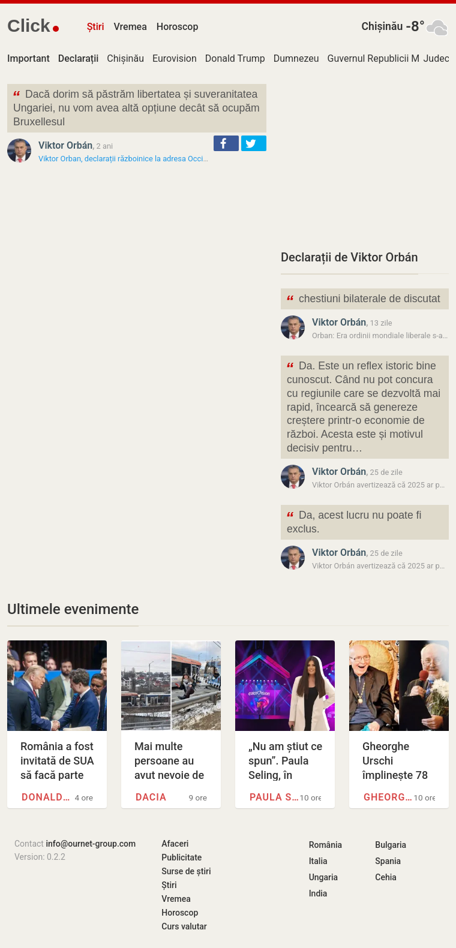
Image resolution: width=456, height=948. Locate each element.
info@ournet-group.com (91, 843)
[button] (226, 143)
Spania (388, 861)
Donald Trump (235, 58)
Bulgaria (390, 845)
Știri (95, 26)
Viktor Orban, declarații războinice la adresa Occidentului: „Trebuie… (153, 158)
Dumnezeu (296, 58)
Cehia (386, 877)
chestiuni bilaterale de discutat (363, 300)
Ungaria (323, 877)
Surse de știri (186, 871)
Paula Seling (274, 797)
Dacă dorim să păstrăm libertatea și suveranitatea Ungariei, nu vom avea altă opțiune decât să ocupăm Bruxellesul (136, 107)
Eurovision (174, 58)
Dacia (151, 797)
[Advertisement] (365, 159)
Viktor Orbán (65, 145)
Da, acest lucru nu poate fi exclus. (353, 521)
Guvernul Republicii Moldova (388, 58)
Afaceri (174, 843)
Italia (318, 861)
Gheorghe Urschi (388, 797)
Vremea (129, 26)
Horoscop (178, 26)
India (318, 893)
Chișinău (382, 26)
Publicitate (181, 857)
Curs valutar (183, 926)
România (325, 845)
